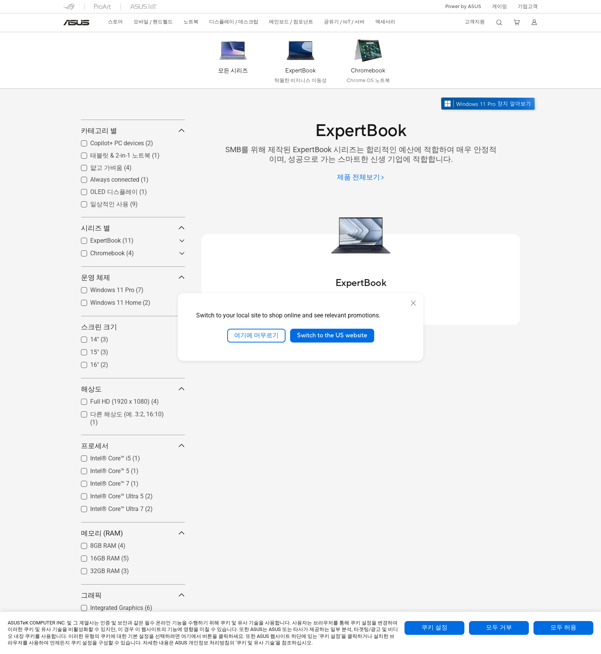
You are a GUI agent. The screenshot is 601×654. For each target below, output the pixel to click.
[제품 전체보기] (361, 177)
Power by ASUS (463, 6)
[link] (76, 22)
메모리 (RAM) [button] (133, 568)
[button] (499, 6)
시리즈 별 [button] (133, 262)
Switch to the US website (332, 335)
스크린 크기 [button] (133, 361)
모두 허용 (563, 627)
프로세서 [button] (133, 480)
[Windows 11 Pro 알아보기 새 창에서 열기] (489, 104)
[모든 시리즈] (233, 62)
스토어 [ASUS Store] (115, 22)
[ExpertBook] (300, 62)
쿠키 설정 (434, 627)
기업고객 (528, 6)
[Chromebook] (368, 62)
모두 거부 (499, 627)
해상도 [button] (133, 423)
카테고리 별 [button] (133, 165)
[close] (413, 303)
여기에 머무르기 (256, 335)
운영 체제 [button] (133, 311)
